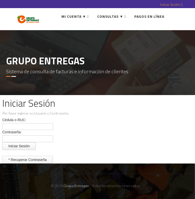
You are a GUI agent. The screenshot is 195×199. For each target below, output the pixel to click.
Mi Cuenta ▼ (73, 16)
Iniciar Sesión (170, 4)
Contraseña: (12, 132)
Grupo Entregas (76, 186)
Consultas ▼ (110, 16)
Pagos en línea (149, 16)
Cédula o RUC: (14, 120)
